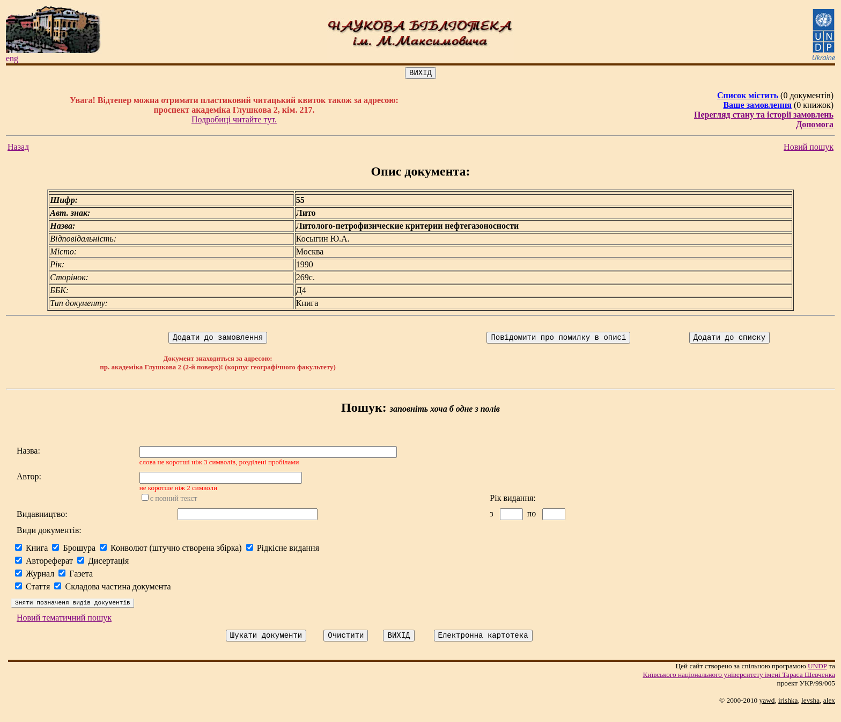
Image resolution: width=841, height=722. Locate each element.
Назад (18, 148)
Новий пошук (808, 148)
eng (12, 58)
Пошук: (364, 411)
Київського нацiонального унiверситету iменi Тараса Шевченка (739, 686)
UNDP (817, 677)
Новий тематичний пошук (64, 627)
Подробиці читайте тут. (234, 121)
